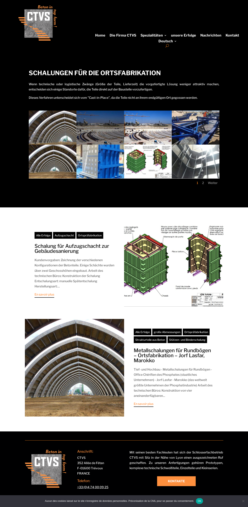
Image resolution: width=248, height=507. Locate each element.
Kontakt (232, 35)
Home (100, 35)
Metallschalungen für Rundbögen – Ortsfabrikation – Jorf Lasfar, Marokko (172, 355)
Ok (199, 500)
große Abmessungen (167, 332)
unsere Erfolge (183, 35)
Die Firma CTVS (123, 35)
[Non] (243, 501)
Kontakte (176, 481)
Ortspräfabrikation (90, 235)
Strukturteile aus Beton (150, 339)
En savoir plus (44, 294)
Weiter (213, 183)
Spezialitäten (152, 35)
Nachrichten (210, 35)
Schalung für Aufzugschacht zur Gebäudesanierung (72, 248)
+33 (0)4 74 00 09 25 (92, 487)
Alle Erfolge (43, 235)
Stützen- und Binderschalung (187, 339)
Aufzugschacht (64, 235)
